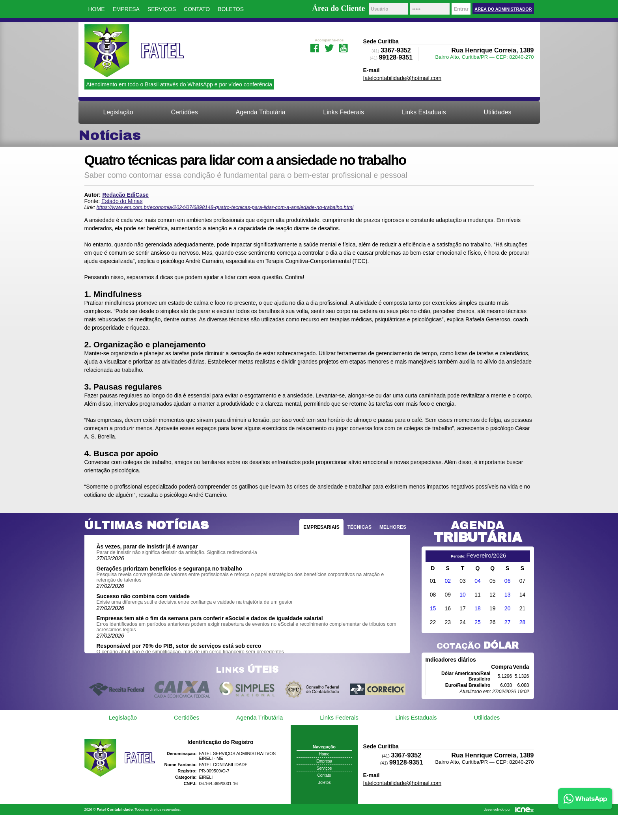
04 (477, 581)
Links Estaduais (424, 112)
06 (507, 581)
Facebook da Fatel (314, 47)
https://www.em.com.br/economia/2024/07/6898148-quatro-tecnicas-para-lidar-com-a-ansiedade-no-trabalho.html (225, 207)
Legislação (118, 112)
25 (477, 622)
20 (507, 608)
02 (447, 581)
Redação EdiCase (125, 195)
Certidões (184, 112)
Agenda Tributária (261, 112)
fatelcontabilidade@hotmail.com (402, 78)
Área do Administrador (503, 9)
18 (477, 608)
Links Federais (343, 112)
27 (507, 622)
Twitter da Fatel (329, 47)
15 (433, 608)
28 (522, 622)
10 (462, 594)
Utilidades (497, 112)
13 (507, 594)
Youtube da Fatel (343, 47)
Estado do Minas (121, 201)
